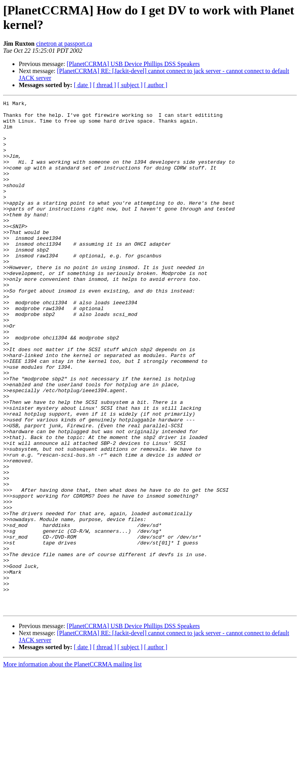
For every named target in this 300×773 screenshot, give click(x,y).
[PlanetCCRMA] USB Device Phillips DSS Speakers (133, 64)
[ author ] (156, 85)
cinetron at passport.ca (64, 43)
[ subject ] (130, 85)
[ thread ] (104, 85)
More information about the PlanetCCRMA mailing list (72, 766)
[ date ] (82, 85)
